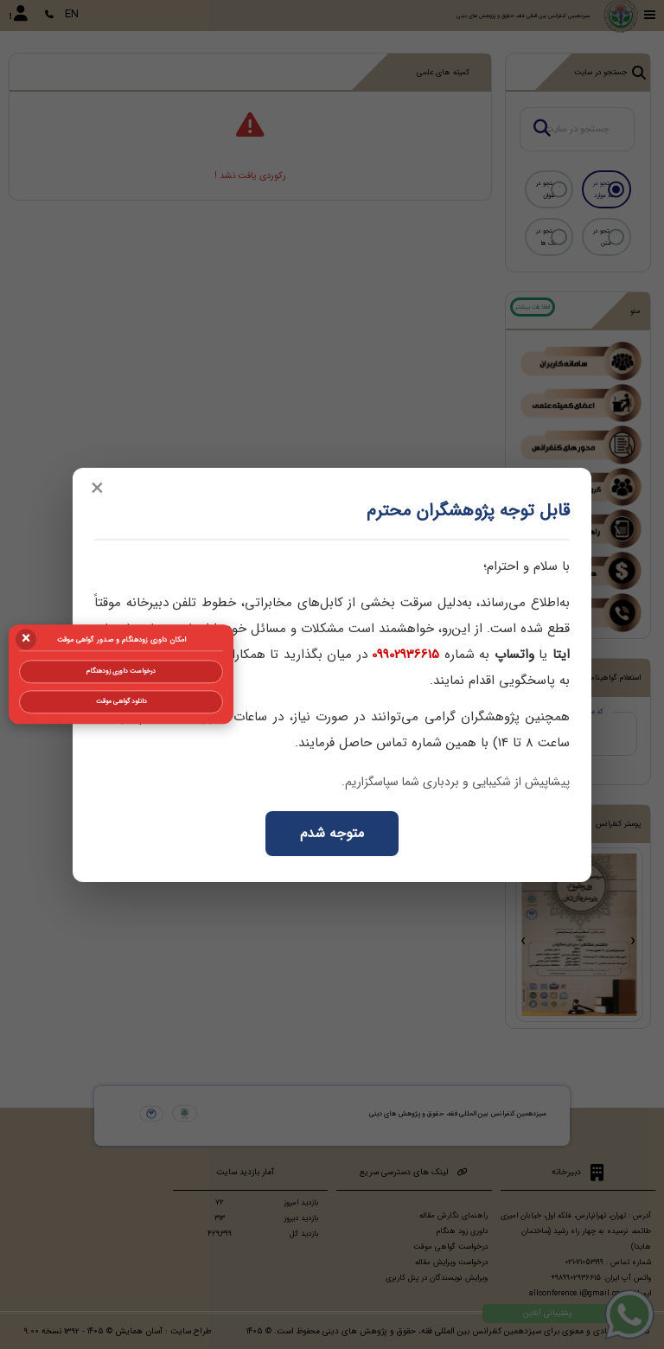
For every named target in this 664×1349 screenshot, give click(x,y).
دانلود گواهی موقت (121, 701)
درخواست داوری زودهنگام (121, 671)
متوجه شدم (332, 833)
